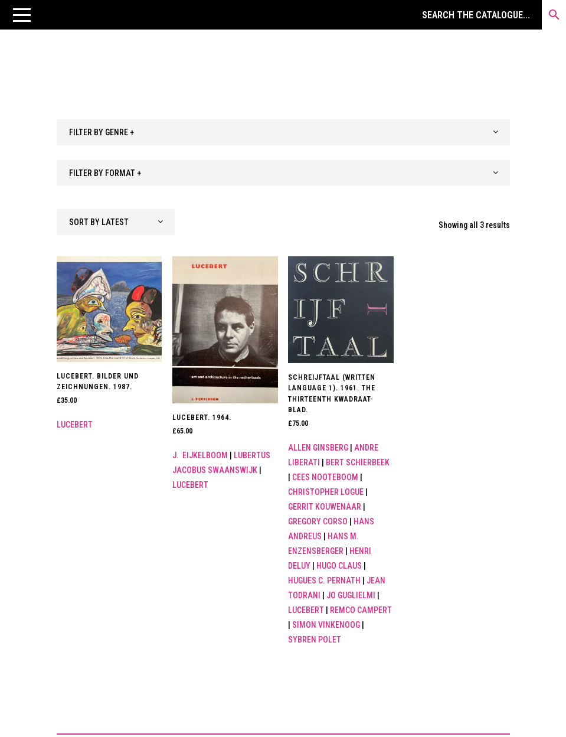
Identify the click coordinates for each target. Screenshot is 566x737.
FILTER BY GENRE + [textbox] (101, 132)
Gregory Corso (318, 521)
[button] (22, 15)
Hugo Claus (339, 565)
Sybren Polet (314, 639)
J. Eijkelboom (200, 455)
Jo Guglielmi (350, 595)
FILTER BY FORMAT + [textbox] (105, 173)
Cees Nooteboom (325, 477)
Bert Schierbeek (358, 462)
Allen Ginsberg (318, 447)
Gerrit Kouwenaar (324, 506)
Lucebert (75, 424)
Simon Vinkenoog (326, 625)
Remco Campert (361, 610)
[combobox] (283, 132)
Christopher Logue (326, 492)
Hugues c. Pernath (324, 580)
